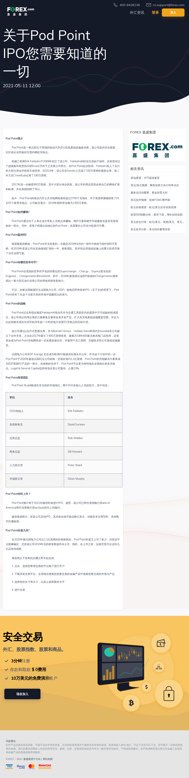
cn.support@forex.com (168, 5)
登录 (155, 12)
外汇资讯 (137, 12)
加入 (173, 12)
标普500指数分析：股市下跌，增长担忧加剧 (157, 214)
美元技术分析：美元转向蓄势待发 (150, 229)
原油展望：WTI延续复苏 (145, 178)
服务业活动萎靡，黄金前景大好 (149, 192)
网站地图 (48, 758)
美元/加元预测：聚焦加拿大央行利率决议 (155, 185)
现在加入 (22, 694)
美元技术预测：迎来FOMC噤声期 (150, 200)
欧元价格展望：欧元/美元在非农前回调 (153, 207)
